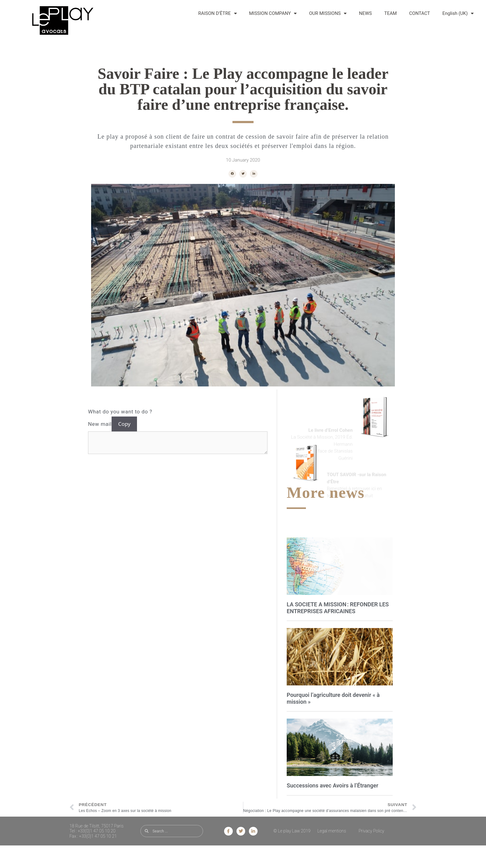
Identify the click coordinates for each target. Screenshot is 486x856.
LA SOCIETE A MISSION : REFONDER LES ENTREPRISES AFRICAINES (338, 607)
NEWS (365, 13)
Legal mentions (331, 830)
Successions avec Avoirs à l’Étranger (332, 785)
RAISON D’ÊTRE (217, 13)
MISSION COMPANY (273, 13)
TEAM (390, 13)
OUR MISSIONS (328, 13)
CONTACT (419, 13)
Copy (124, 423)
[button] (232, 174)
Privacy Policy (371, 830)
